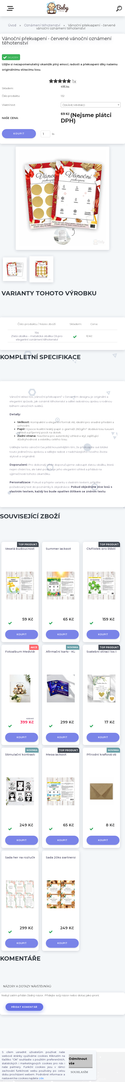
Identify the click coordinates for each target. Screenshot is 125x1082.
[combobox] (91, 104)
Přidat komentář (24, 1007)
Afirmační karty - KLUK (63, 651)
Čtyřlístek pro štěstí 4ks (104, 549)
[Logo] (57, 8)
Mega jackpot (56, 754)
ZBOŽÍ (11, 8)
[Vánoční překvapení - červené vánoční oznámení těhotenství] (63, 148)
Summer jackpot (58, 549)
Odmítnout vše (78, 1061)
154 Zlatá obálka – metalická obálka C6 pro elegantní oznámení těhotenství (36, 336)
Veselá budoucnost (19, 549)
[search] (119, 9)
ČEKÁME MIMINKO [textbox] (73, 105)
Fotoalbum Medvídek (21, 651)
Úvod (12, 25)
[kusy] (45, 134)
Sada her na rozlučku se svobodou (31, 857)
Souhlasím (79, 1072)
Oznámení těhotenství (42, 25)
